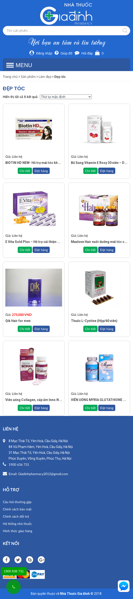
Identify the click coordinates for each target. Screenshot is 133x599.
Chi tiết (25, 171)
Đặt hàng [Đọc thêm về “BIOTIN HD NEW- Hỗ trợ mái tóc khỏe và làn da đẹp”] (41, 171)
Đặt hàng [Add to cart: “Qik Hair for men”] (41, 329)
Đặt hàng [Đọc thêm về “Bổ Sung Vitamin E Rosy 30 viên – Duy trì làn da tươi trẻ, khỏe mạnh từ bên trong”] (106, 171)
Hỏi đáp (84, 53)
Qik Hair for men (18, 321)
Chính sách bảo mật (17, 509)
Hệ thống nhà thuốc (17, 524)
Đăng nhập (40, 53)
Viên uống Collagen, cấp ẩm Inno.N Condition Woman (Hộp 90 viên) (56, 400)
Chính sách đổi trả (16, 516)
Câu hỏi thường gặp (17, 502)
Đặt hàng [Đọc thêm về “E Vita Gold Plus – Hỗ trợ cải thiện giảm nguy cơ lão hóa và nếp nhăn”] (41, 250)
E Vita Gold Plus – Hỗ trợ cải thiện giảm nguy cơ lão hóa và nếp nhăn (56, 242)
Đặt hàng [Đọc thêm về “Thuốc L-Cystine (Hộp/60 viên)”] (106, 329)
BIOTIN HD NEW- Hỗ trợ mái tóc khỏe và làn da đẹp (43, 163)
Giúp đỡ (63, 53)
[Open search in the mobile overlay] (66, 30)
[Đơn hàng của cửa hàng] (66, 96)
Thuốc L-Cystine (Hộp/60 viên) (94, 321)
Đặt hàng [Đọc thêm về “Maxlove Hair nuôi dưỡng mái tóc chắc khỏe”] (106, 250)
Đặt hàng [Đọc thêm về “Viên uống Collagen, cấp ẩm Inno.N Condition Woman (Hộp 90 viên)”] (41, 408)
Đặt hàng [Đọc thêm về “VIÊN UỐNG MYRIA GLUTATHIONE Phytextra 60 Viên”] (106, 408)
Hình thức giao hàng (17, 531)
